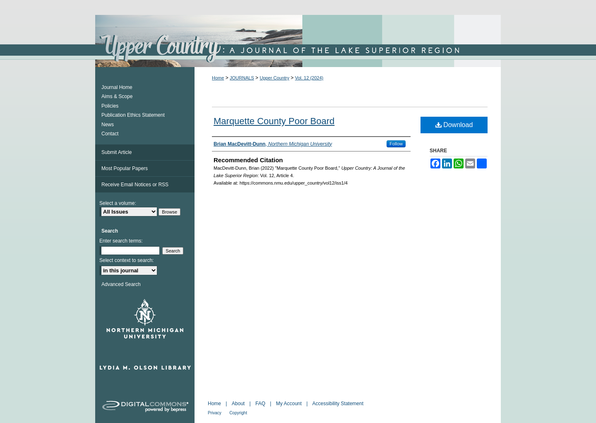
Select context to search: (126, 260)
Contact (109, 134)
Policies (109, 106)
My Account (289, 403)
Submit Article (116, 152)
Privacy (214, 413)
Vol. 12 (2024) (309, 77)
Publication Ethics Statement (133, 115)
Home (218, 77)
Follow (396, 143)
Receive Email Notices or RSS (134, 184)
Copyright (238, 413)
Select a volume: (117, 203)
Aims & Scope (116, 96)
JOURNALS (242, 77)
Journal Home (116, 87)
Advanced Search (121, 284)
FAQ (260, 403)
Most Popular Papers (124, 168)
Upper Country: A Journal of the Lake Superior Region (298, 41)
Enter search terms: (121, 241)
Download (454, 124)
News (107, 124)
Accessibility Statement (337, 403)
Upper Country (274, 77)
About (238, 403)
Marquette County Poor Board (274, 121)
